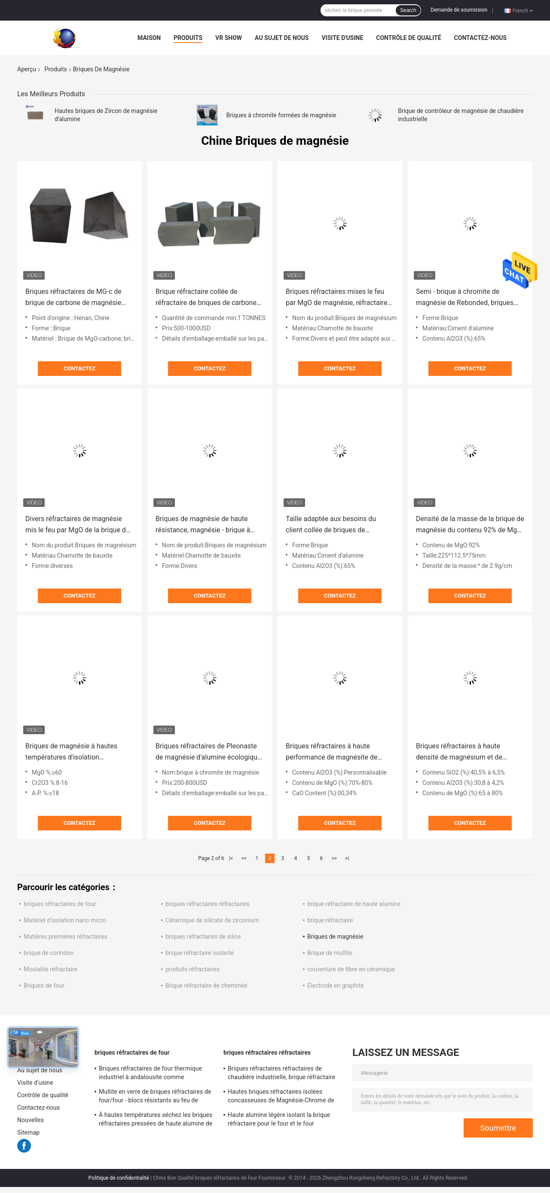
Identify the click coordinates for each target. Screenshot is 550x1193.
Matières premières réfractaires (65, 936)
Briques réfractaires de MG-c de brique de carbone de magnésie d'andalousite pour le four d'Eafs (74, 297)
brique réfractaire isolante (199, 952)
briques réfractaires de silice (203, 936)
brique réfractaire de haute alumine (353, 903)
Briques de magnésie (335, 936)
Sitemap (28, 1132)
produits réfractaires (192, 969)
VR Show (228, 37)
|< (231, 858)
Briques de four (44, 985)
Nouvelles (30, 1120)
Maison (149, 37)
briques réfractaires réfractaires (207, 903)
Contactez (79, 368)
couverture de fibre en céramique (351, 969)
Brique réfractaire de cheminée (206, 985)
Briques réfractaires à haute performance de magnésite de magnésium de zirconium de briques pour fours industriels (331, 752)
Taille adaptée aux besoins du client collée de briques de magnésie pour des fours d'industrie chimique (331, 525)
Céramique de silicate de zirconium (212, 920)
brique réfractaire (330, 920)
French (523, 10)
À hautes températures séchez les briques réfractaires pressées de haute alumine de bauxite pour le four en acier (155, 1120)
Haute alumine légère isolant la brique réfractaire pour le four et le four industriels (279, 1120)
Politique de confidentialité (119, 1178)
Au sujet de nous (282, 37)
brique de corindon (48, 952)
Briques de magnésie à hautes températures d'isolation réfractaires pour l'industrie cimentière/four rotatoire (71, 752)
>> (334, 858)
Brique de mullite (329, 952)
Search (408, 10)
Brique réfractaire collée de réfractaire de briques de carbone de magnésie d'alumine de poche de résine (206, 297)
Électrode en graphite (335, 985)
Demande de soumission (459, 10)
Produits (188, 37)
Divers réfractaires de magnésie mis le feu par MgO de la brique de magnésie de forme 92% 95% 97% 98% (77, 525)
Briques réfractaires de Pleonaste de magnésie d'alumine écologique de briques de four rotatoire (208, 752)
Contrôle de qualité (408, 37)
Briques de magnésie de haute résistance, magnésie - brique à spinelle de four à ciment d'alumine (209, 525)
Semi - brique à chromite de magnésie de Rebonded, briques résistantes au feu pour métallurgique (464, 297)
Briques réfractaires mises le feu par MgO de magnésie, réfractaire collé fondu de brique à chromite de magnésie (340, 297)
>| (347, 858)
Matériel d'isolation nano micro (65, 920)
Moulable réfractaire (50, 969)
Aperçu (26, 69)
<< (244, 858)
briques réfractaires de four (60, 903)
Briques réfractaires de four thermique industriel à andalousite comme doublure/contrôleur (150, 1074)
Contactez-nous (480, 37)
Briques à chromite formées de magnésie (281, 115)
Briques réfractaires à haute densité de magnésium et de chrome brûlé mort (459, 752)
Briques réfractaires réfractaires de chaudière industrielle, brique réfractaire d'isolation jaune (281, 1074)
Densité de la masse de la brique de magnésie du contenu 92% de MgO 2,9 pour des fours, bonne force (470, 525)
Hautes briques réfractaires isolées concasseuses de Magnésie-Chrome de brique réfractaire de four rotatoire (281, 1097)
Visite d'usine (342, 37)
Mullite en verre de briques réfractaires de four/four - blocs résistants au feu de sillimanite (155, 1097)
